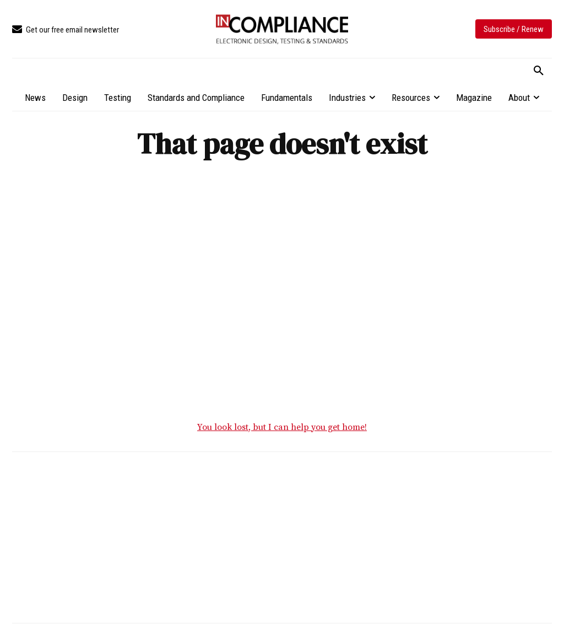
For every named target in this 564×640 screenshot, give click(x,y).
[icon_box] (65, 30)
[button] (538, 71)
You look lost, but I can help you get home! (282, 427)
